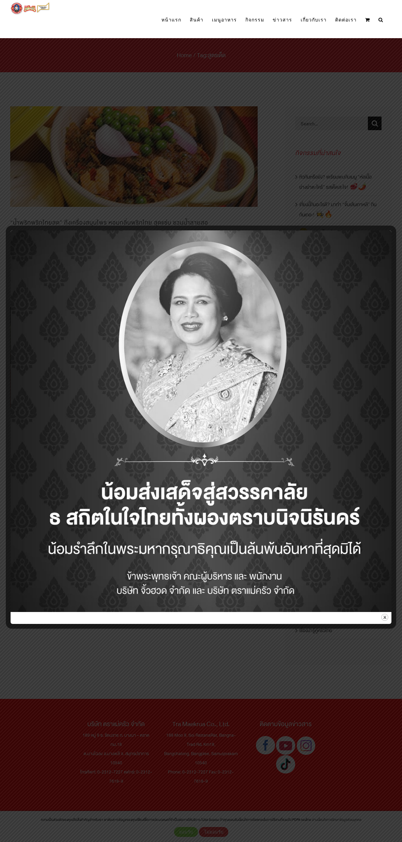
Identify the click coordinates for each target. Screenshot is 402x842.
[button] (380, 20)
